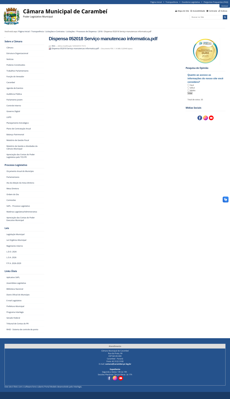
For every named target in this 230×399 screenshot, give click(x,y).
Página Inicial (156, 2)
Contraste (213, 11)
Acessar (224, 6)
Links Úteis (11, 271)
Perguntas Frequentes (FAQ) (216, 2)
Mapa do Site (183, 11)
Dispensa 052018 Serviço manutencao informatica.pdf (74, 48)
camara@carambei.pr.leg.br (118, 364)
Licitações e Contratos (55, 31)
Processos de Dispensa (86, 31)
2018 (100, 31)
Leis (7, 228)
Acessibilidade (199, 11)
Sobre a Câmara (13, 41)
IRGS (53, 46)
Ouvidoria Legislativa (191, 2)
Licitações (70, 31)
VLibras (224, 11)
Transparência (171, 2)
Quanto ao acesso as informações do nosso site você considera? (205, 78)
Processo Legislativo (16, 165)
